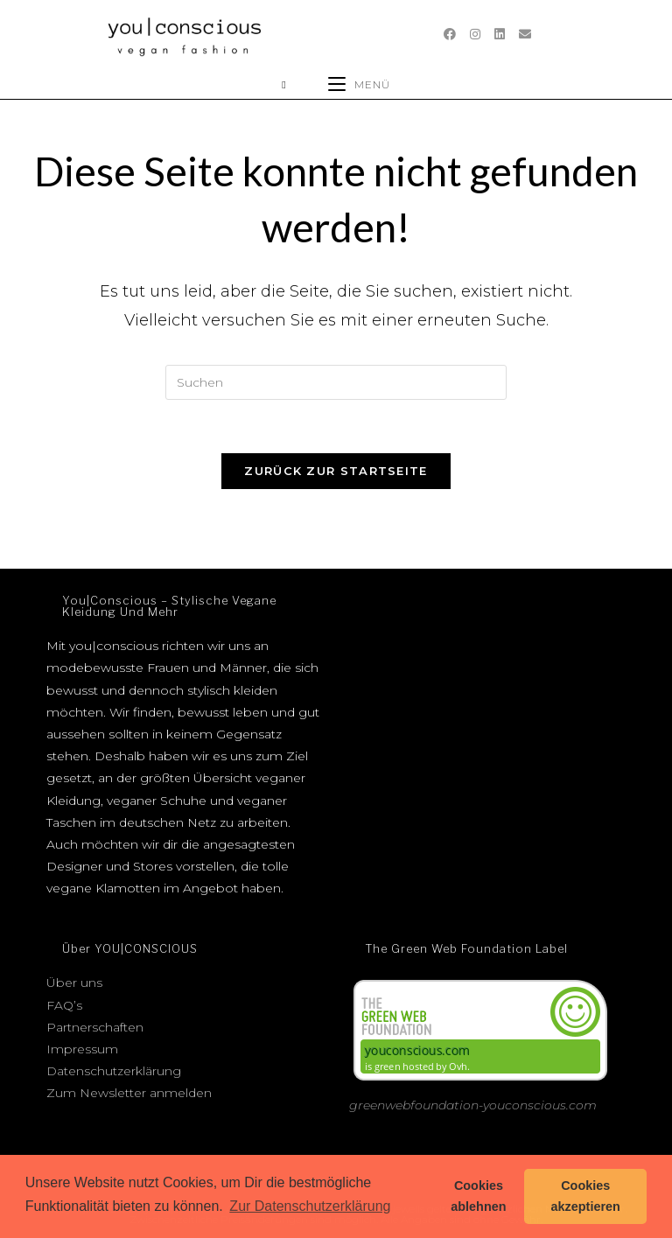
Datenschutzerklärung (113, 1071)
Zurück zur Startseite (335, 471)
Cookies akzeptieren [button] (585, 1196)
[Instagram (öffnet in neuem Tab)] (475, 34)
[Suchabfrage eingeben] (336, 382)
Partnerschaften (95, 1027)
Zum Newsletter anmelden (129, 1093)
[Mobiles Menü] (359, 84)
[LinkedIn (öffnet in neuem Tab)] (499, 34)
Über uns (74, 982)
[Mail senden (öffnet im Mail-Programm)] (525, 34)
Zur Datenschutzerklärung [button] (309, 1206)
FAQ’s (64, 1005)
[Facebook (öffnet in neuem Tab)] (450, 34)
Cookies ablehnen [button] (478, 1196)
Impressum (82, 1049)
